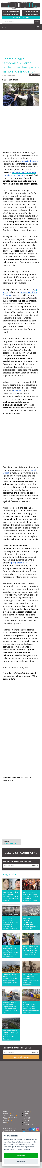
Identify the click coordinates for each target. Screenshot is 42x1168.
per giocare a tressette (22, 562)
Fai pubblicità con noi (9, 1132)
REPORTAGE (7, 1121)
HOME (5, 1112)
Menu (4, 27)
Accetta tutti (21, 1155)
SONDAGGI (27, 1119)
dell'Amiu (17, 390)
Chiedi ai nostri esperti (10, 1128)
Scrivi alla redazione (9, 1130)
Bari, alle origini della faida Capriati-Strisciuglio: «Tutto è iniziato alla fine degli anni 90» (10, 896)
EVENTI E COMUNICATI (10, 1117)
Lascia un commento (21, 852)
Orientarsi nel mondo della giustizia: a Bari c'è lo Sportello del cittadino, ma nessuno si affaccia (10, 923)
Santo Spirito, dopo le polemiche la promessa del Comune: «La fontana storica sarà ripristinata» (31, 979)
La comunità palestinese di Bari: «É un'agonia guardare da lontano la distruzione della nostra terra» (10, 951)
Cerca (37, 22)
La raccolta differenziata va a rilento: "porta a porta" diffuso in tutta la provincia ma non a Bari (31, 1007)
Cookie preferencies (30, 1124)
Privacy (26, 1122)
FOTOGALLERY (28, 1117)
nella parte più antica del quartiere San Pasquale (19, 174)
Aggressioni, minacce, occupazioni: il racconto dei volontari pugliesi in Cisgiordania (30, 923)
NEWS (5, 1122)
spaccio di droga (30, 161)
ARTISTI (5, 1119)
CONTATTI (27, 1121)
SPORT (26, 1113)
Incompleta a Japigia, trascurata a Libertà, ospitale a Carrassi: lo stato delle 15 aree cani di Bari (31, 950)
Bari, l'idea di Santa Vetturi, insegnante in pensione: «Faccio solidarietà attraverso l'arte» (30, 896)
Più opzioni (21, 1161)
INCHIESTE (6, 1113)
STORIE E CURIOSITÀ (9, 1115)
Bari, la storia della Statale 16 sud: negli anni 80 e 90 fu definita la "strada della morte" (10, 1035)
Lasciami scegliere (23, 1149)
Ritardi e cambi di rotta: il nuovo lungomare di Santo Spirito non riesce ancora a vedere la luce (10, 1007)
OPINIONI (26, 1112)
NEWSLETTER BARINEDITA (17, 861)
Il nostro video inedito (21, 1057)
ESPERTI (26, 1115)
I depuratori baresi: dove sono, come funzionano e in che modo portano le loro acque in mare (10, 978)
